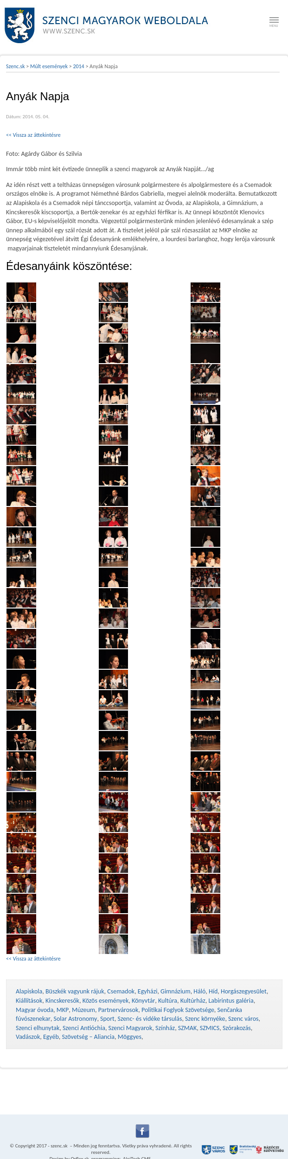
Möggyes (129, 1037)
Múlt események (49, 66)
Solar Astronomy (75, 1019)
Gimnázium (175, 991)
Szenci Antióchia (84, 1028)
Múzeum (83, 1010)
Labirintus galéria (230, 1001)
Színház (165, 1028)
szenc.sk (59, 1146)
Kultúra (167, 1001)
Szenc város (243, 1019)
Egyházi (148, 991)
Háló (199, 991)
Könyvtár (143, 1001)
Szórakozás (237, 1028)
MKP (63, 1010)
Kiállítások (29, 1001)
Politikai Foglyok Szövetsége (177, 1010)
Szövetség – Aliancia (88, 1037)
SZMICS (209, 1028)
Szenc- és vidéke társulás (149, 1019)
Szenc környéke (205, 1019)
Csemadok (120, 991)
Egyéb (51, 1037)
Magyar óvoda (34, 1010)
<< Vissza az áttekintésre (33, 135)
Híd (213, 991)
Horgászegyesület (244, 991)
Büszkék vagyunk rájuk (74, 991)
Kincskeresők (62, 1001)
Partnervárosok (118, 1010)
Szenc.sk (15, 66)
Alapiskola (29, 991)
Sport (107, 1019)
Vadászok (28, 1037)
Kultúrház (192, 1001)
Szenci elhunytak (37, 1028)
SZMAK (187, 1028)
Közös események (106, 1001)
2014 (78, 66)
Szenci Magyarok (131, 1028)
